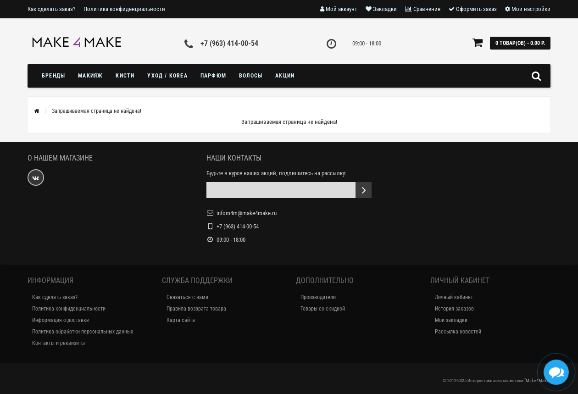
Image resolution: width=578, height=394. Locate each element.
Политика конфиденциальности (124, 9)
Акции (285, 75)
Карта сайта (181, 320)
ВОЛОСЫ (250, 75)
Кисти (125, 75)
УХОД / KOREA (167, 75)
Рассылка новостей (458, 331)
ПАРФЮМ (213, 75)
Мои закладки (451, 320)
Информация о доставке (60, 320)
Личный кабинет (454, 297)
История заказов (454, 308)
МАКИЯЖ (90, 75)
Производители (318, 297)
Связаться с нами (187, 297)
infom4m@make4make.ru (247, 213)
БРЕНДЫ (53, 75)
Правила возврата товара (196, 308)
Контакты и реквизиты (58, 343)
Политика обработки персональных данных (82, 331)
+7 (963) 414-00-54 (229, 43)
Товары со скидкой (322, 308)
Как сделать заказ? (51, 9)
